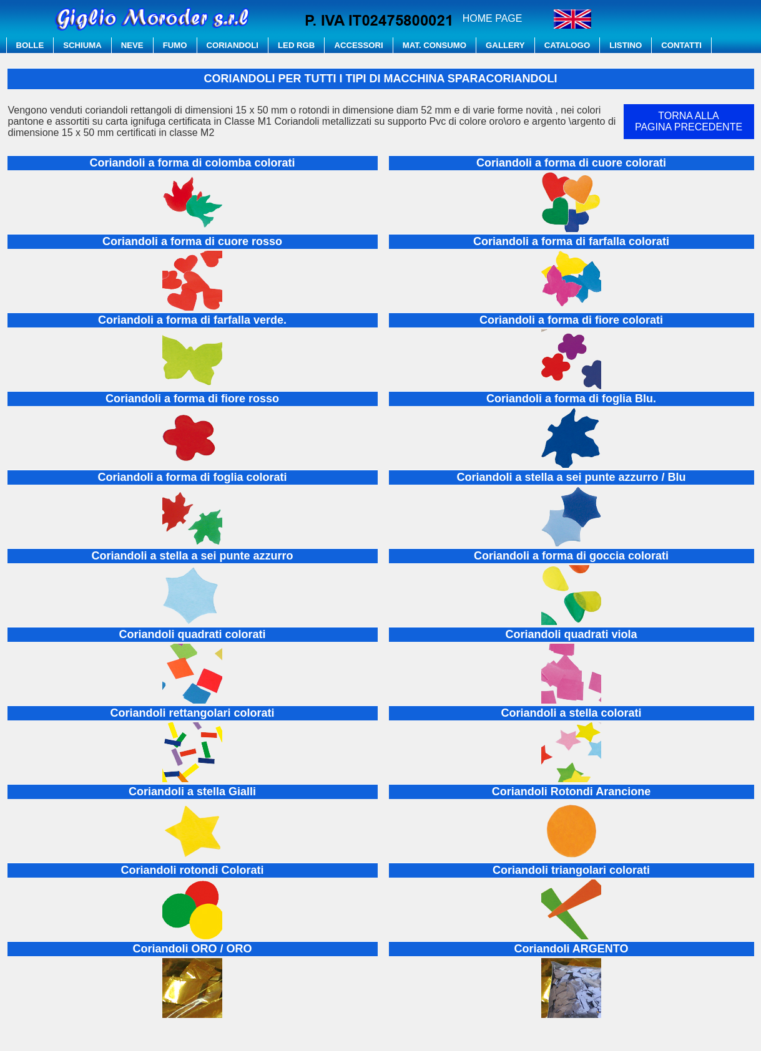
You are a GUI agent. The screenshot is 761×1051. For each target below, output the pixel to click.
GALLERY (505, 45)
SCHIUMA (82, 45)
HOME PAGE (493, 18)
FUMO (175, 45)
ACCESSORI (358, 45)
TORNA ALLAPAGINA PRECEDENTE (688, 121)
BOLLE (30, 45)
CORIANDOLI (233, 45)
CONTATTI (681, 45)
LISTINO (625, 45)
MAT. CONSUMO (434, 45)
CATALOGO (567, 45)
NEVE (132, 45)
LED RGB (296, 45)
